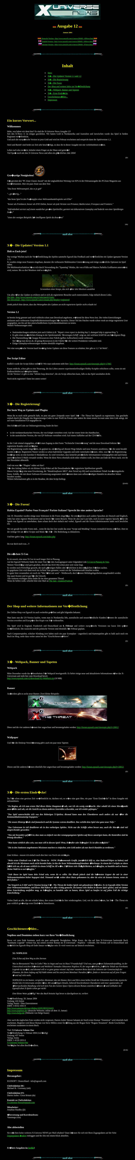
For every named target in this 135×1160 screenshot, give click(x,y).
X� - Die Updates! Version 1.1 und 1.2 (64, 76)
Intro (50, 73)
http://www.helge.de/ (16, 1013)
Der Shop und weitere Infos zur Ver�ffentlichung (69, 86)
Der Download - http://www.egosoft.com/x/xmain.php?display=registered (38, 300)
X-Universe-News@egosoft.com (21, 1102)
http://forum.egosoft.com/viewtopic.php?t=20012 (98, 727)
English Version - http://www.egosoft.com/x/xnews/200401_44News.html (67, 41)
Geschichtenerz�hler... (58, 97)
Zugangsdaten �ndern (16, 1136)
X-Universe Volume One (17, 1042)
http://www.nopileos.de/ (17, 1010)
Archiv (31, 1148)
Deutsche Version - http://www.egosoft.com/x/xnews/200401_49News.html (67, 38)
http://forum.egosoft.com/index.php (40, 537)
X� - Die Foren (55, 83)
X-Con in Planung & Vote (98, 562)
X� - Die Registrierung (58, 79)
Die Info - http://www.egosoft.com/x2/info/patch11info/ (30, 297)
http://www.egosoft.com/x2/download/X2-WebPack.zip (30, 678)
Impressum (52, 100)
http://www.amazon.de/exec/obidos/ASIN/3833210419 (30, 1008)
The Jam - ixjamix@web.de (61, 581)
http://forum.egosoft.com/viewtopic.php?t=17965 (90, 364)
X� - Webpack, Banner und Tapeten (63, 90)
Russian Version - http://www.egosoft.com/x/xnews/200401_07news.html (67, 45)
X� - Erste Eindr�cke (58, 93)
